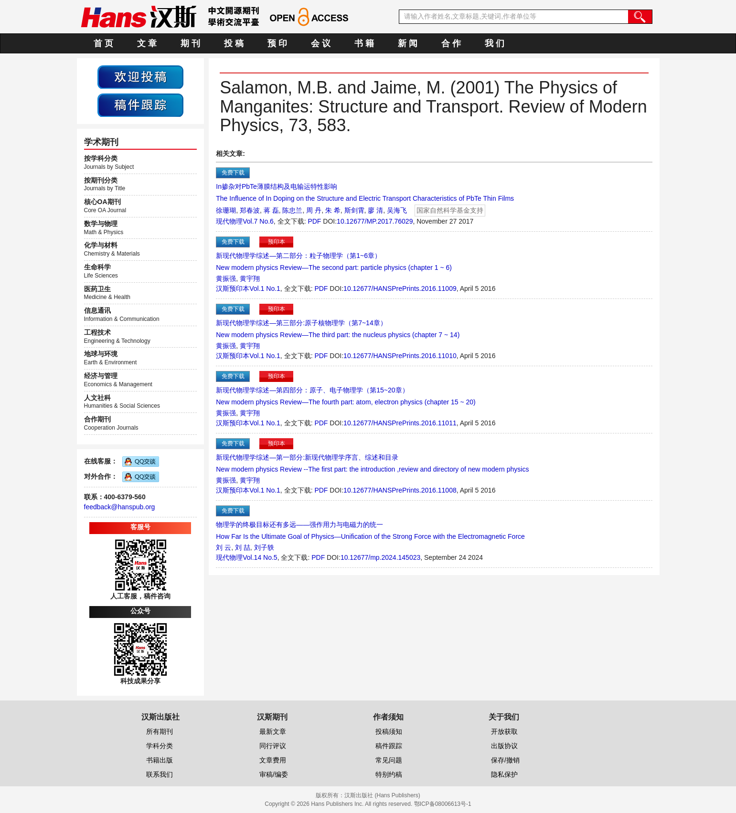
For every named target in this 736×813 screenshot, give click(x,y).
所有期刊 (159, 731)
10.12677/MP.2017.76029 (375, 221)
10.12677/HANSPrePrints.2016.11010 (400, 356)
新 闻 (407, 43)
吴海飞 (397, 210)
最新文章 (272, 731)
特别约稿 (388, 774)
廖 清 (375, 210)
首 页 (103, 43)
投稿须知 (388, 731)
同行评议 (272, 746)
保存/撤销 (505, 760)
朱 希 (333, 210)
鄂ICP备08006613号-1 (442, 804)
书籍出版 (159, 760)
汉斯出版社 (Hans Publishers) (382, 795)
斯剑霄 (354, 210)
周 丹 (313, 210)
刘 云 (223, 547)
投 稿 (234, 43)
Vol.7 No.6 (258, 221)
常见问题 (388, 760)
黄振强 (226, 278)
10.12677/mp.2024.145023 (380, 557)
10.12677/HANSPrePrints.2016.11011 (400, 423)
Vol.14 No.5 (260, 557)
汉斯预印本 (232, 288)
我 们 (494, 43)
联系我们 (159, 774)
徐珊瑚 (226, 210)
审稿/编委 (273, 774)
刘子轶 (264, 547)
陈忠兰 (292, 210)
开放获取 (504, 731)
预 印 (277, 43)
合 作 (451, 43)
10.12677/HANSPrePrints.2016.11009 (400, 288)
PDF (314, 221)
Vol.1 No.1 (264, 288)
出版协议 (504, 746)
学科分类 (159, 746)
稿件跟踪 (388, 746)
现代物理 (229, 221)
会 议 (321, 43)
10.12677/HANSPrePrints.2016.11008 (400, 490)
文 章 (147, 43)
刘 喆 (242, 547)
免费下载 (233, 172)
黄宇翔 (250, 278)
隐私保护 (504, 774)
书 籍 (364, 43)
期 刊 (190, 43)
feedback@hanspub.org (119, 507)
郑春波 (250, 210)
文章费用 (272, 760)
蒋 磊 (271, 210)
